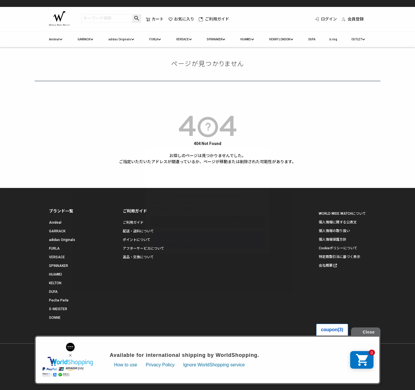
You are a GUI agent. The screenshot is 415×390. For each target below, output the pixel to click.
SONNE (55, 318)
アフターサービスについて (143, 248)
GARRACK (84, 39)
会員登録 (353, 19)
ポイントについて (136, 240)
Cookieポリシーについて (338, 248)
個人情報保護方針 (332, 240)
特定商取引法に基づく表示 (339, 257)
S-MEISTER (58, 309)
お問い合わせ (116, 366)
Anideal (54, 39)
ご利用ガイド (214, 19)
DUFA (311, 39)
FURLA (153, 39)
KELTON (55, 283)
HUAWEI (245, 39)
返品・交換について (138, 257)
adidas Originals (119, 39)
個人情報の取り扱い (334, 231)
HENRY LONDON (279, 39)
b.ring (333, 39)
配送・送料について (138, 231)
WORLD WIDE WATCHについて (342, 214)
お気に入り (181, 19)
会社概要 (326, 265)
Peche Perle (59, 300)
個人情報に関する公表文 (338, 222)
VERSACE (182, 39)
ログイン (326, 19)
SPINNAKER (214, 39)
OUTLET (356, 39)
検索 (136, 18)
